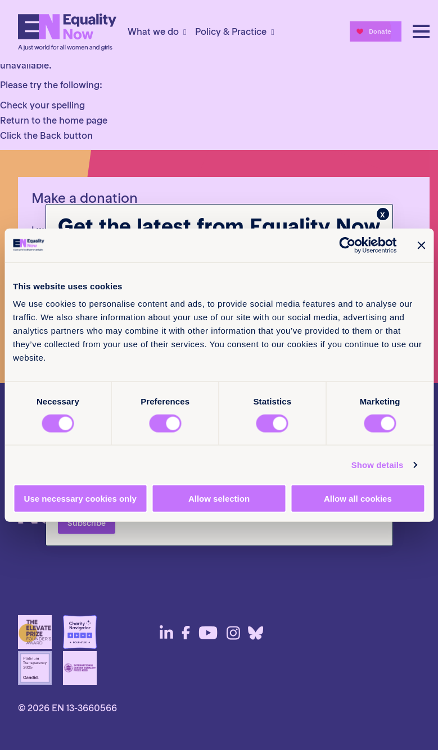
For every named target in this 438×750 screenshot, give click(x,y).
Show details (377, 464)
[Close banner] (421, 245)
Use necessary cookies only (80, 498)
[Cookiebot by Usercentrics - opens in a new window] (347, 245)
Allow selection (219, 498)
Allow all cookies (358, 498)
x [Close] (382, 214)
